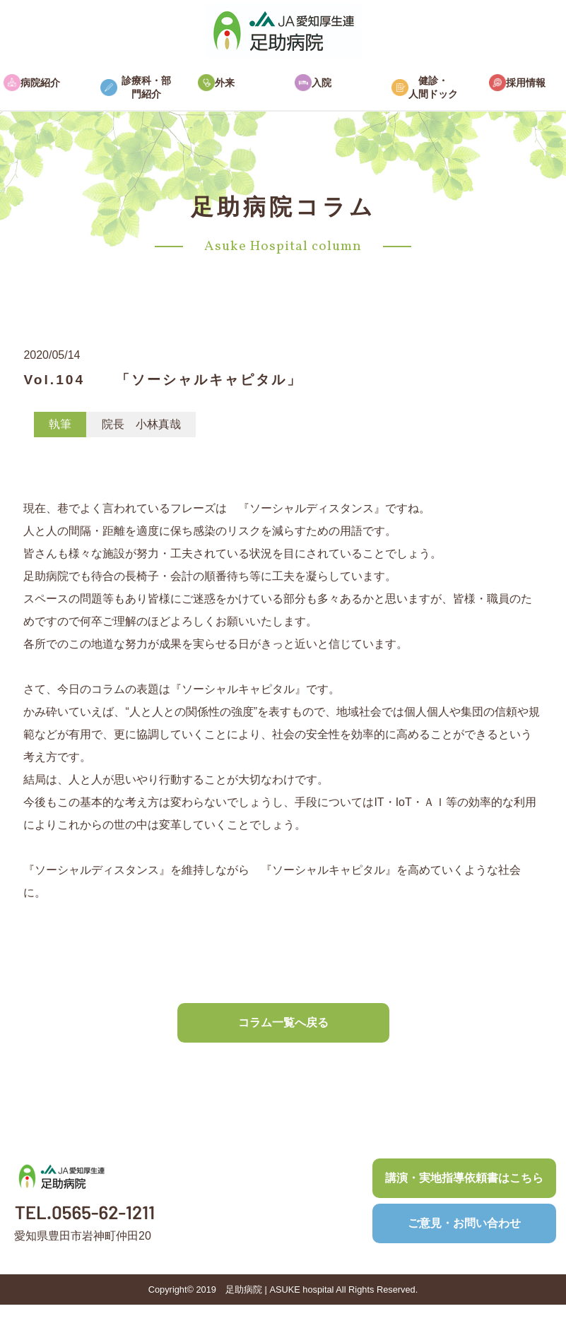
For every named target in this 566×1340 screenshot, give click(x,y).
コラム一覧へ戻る (283, 1022)
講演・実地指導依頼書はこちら (464, 1178)
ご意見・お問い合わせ (464, 1223)
